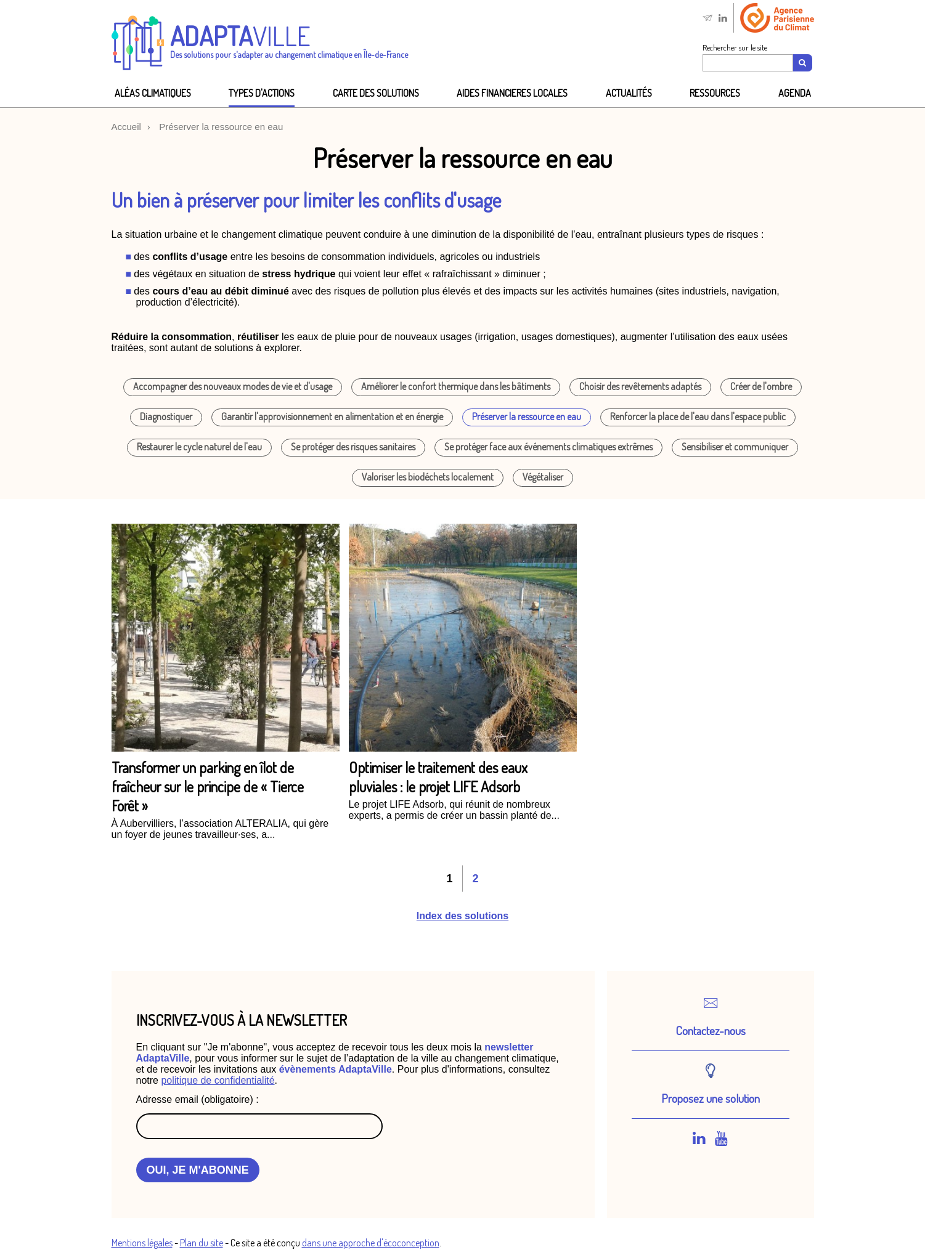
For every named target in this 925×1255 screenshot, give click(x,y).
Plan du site (201, 1243)
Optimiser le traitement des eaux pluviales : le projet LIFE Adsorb (438, 777)
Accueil (126, 126)
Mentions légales (142, 1243)
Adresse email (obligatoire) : (197, 1099)
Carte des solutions (376, 93)
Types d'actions (262, 93)
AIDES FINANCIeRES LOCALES (512, 93)
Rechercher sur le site (735, 47)
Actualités (629, 93)
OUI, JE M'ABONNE (198, 1170)
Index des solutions (462, 916)
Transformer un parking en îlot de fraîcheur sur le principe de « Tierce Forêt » (208, 786)
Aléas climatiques (153, 93)
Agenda (794, 93)
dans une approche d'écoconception (370, 1243)
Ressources (715, 93)
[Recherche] (803, 62)
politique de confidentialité (217, 1080)
